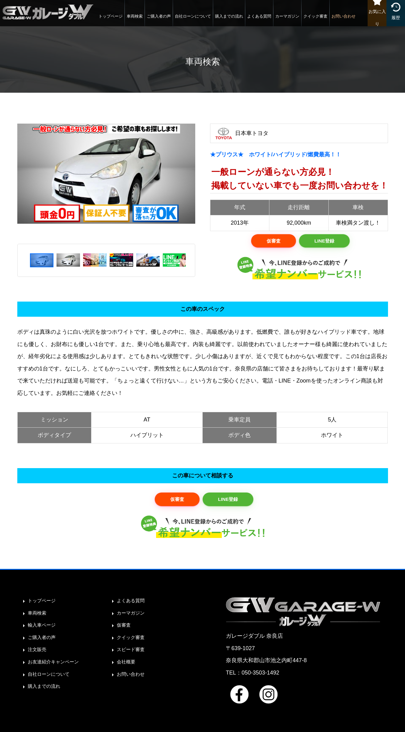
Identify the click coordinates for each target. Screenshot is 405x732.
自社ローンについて (178, 20)
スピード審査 (133, 653)
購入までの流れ (214, 20)
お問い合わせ (328, 20)
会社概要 (128, 665)
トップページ (95, 20)
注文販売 (39, 653)
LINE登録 (326, 242)
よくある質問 (244, 20)
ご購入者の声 (144, 20)
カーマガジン (272, 20)
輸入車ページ (44, 628)
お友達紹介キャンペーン (58, 665)
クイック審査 (300, 20)
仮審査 (271, 242)
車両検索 (120, 20)
